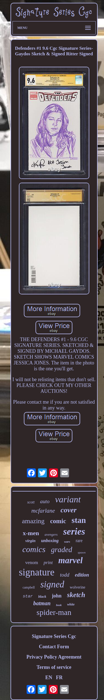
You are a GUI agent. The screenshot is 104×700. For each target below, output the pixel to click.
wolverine (77, 587)
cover (68, 510)
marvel (70, 560)
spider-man (54, 612)
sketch (76, 595)
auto (45, 501)
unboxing (50, 540)
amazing (33, 521)
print (48, 562)
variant (67, 499)
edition (82, 575)
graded (61, 549)
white (71, 604)
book (59, 605)
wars (67, 541)
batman (41, 603)
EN (48, 677)
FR (59, 677)
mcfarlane (43, 510)
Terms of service (54, 667)
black (42, 596)
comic (58, 521)
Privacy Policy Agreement (54, 657)
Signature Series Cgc (54, 636)
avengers (51, 534)
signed (52, 584)
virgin (30, 540)
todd (64, 575)
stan (79, 520)
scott (30, 502)
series (74, 531)
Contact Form (54, 646)
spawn (81, 552)
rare (79, 540)
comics (33, 549)
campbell (28, 587)
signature (36, 572)
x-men (31, 533)
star (28, 596)
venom (31, 562)
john (57, 596)
